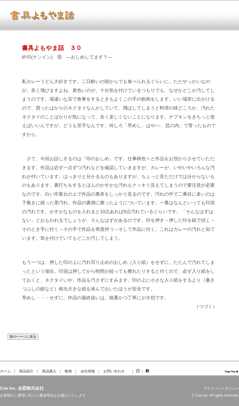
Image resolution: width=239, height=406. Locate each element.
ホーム (5, 371)
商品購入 (49, 371)
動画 (68, 371)
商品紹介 (26, 371)
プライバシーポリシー (221, 388)
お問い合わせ (114, 371)
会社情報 (88, 371)
